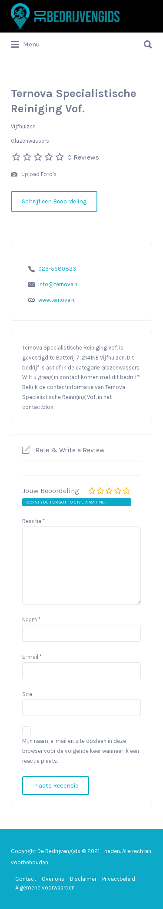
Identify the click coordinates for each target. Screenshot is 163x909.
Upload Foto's (34, 175)
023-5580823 (57, 268)
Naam (31, 619)
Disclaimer (83, 879)
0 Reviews (83, 157)
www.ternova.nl (57, 300)
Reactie (33, 521)
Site (27, 694)
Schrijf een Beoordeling (54, 201)
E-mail (32, 657)
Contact (25, 879)
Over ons (53, 879)
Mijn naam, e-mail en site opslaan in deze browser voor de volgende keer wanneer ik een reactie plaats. (80, 751)
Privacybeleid (118, 879)
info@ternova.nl (58, 284)
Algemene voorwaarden (45, 887)
